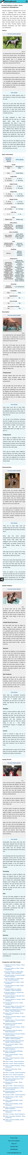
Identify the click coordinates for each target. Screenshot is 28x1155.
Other (12, 92)
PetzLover (14, 1143)
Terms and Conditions (14, 1140)
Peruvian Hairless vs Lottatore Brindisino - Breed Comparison (13, 989)
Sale (19, 33)
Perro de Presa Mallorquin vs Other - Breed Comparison (15, 1088)
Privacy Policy (14, 1138)
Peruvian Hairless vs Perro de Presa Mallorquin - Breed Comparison (14, 1007)
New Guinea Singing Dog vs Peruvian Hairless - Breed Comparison (15, 1010)
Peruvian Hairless (12, 33)
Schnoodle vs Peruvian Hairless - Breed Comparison (14, 1031)
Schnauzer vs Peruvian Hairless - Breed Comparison (14, 1024)
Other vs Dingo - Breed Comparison (14, 1061)
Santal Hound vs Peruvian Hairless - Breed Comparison (14, 1048)
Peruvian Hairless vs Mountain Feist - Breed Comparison (15, 996)
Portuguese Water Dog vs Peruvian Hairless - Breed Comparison (14, 1041)
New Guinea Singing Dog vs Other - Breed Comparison (14, 1079)
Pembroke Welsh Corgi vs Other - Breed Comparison (14, 1092)
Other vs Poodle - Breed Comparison (15, 1114)
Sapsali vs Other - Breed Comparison (15, 1076)
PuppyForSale (14, 1146)
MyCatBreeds (14, 1149)
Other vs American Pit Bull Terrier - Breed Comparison (14, 1108)
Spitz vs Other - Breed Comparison (14, 1085)
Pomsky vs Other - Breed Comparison (15, 1094)
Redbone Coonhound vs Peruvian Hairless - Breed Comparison (14, 1038)
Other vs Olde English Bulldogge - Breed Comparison (14, 1051)
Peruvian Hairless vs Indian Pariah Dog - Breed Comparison (14, 979)
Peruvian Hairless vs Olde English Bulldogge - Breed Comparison (14, 972)
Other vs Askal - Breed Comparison (14, 1063)
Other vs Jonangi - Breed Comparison (15, 1072)
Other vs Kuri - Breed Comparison (14, 1074)
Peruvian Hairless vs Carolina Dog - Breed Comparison (14, 993)
